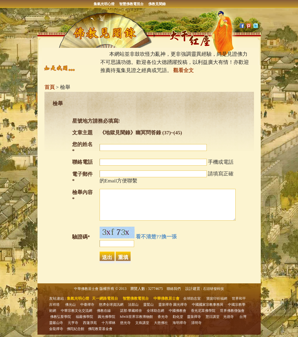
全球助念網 (155, 311)
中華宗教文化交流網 (76, 311)
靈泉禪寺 (165, 304)
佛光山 (70, 304)
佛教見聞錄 (157, 4)
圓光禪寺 (180, 304)
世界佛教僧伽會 (232, 311)
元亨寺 (73, 323)
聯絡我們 (174, 289)
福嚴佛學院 (84, 317)
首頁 (49, 87)
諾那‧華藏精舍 (131, 311)
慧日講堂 (213, 317)
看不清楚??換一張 (156, 237)
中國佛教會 (177, 311)
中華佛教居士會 (86, 289)
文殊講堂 (142, 323)
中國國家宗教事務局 (207, 304)
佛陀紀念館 (75, 329)
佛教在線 (104, 311)
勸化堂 (178, 317)
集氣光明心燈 (104, 4)
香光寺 (163, 317)
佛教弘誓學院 (60, 317)
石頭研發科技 (213, 289)
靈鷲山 (148, 304)
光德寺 (228, 317)
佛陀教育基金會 (100, 329)
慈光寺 (125, 323)
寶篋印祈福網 (216, 298)
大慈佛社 (161, 323)
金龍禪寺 (56, 329)
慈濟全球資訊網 (111, 304)
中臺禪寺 (87, 304)
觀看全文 (183, 70)
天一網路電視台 (105, 298)
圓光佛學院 (106, 317)
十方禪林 (108, 323)
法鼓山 (133, 304)
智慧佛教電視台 (131, 4)
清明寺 (196, 323)
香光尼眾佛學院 (203, 311)
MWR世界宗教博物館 (136, 317)
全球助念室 (192, 298)
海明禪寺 (179, 323)
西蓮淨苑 (90, 323)
